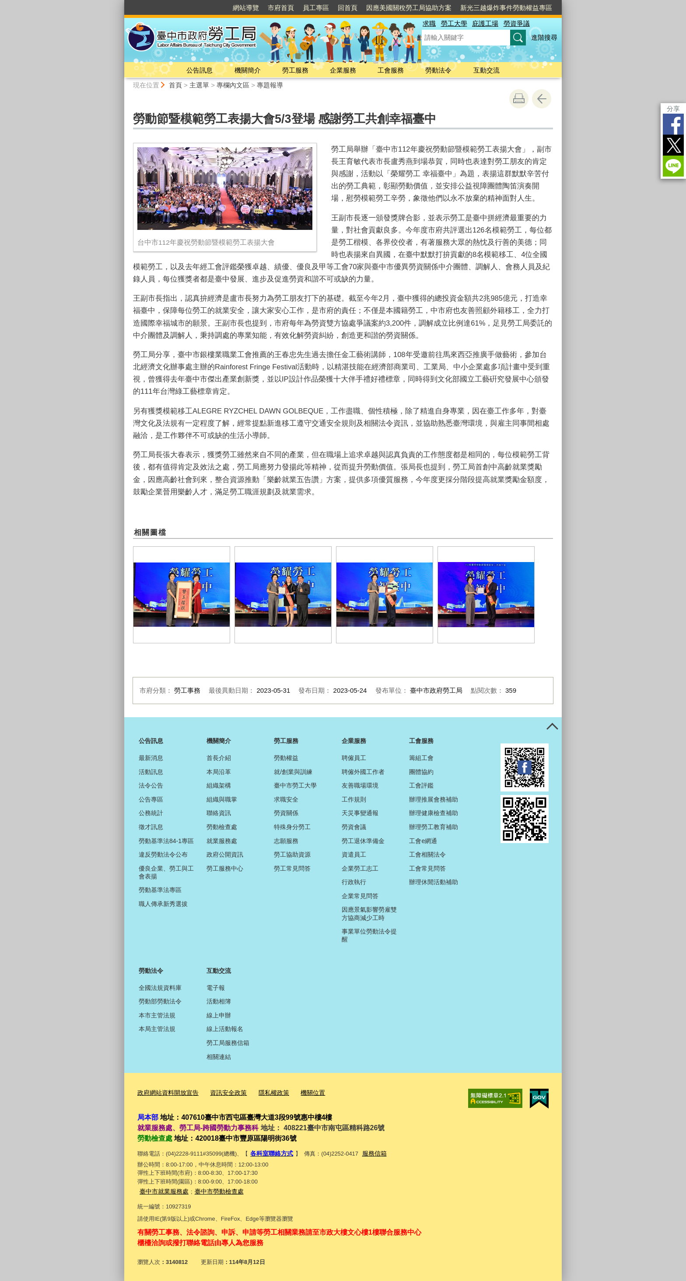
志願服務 (286, 840)
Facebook (673, 124)
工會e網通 (423, 840)
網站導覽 (246, 7)
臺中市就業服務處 (162, 1190)
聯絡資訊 (218, 812)
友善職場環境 (360, 785)
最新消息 (151, 757)
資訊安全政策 (223, 1093)
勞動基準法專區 (160, 889)
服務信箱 (370, 1152)
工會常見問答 (427, 868)
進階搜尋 (544, 37)
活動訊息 (151, 771)
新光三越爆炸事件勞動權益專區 (506, 7)
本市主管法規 (157, 1015)
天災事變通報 (360, 812)
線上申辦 (218, 1015)
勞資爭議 (517, 23)
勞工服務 (295, 70)
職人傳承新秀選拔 (163, 903)
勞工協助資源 (292, 854)
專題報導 (270, 85)
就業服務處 (221, 840)
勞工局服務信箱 (227, 1042)
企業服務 (343, 70)
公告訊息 (199, 70)
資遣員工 (354, 854)
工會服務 (391, 70)
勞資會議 (354, 826)
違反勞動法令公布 (163, 854)
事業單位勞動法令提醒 (369, 935)
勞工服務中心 (224, 868)
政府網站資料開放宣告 (165, 1093)
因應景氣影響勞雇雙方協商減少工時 (369, 913)
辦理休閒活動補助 (433, 881)
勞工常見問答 (292, 868)
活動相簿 (218, 1001)
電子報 (215, 987)
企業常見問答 (360, 895)
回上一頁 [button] (541, 98)
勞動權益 (286, 757)
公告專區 (151, 799)
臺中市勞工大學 (295, 785)
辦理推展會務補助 (433, 799)
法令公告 (151, 785)
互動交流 (486, 70)
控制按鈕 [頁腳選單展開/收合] (552, 726)
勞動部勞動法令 (160, 1001)
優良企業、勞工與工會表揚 (166, 872)
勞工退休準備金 (363, 840)
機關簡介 (247, 70)
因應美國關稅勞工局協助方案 (409, 7)
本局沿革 (218, 771)
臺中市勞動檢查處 (214, 1190)
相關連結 (218, 1056)
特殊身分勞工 (292, 826)
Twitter (673, 145)
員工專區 (316, 7)
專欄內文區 (233, 85)
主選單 (199, 85)
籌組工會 (421, 757)
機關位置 (302, 1093)
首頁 (175, 85)
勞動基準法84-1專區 (166, 840)
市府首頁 (281, 7)
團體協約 (421, 771)
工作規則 (354, 799)
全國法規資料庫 (160, 987)
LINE (673, 166)
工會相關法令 (427, 854)
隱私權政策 (266, 1093)
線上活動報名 (224, 1028)
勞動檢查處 (221, 826)
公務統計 (151, 812)
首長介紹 (218, 757)
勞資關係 (286, 812)
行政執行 (354, 881)
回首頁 (347, 7)
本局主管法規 (157, 1028)
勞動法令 (438, 70)
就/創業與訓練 (293, 771)
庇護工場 (485, 23)
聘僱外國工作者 (363, 771)
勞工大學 (454, 23)
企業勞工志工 (360, 868)
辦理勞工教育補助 (433, 826)
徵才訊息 (151, 826)
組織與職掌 (221, 799)
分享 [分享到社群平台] (673, 108)
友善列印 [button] (518, 98)
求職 (429, 23)
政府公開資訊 (224, 854)
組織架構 (218, 785)
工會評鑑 (421, 785)
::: (120, 3)
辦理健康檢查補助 (433, 812)
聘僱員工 (354, 757)
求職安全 (286, 799)
